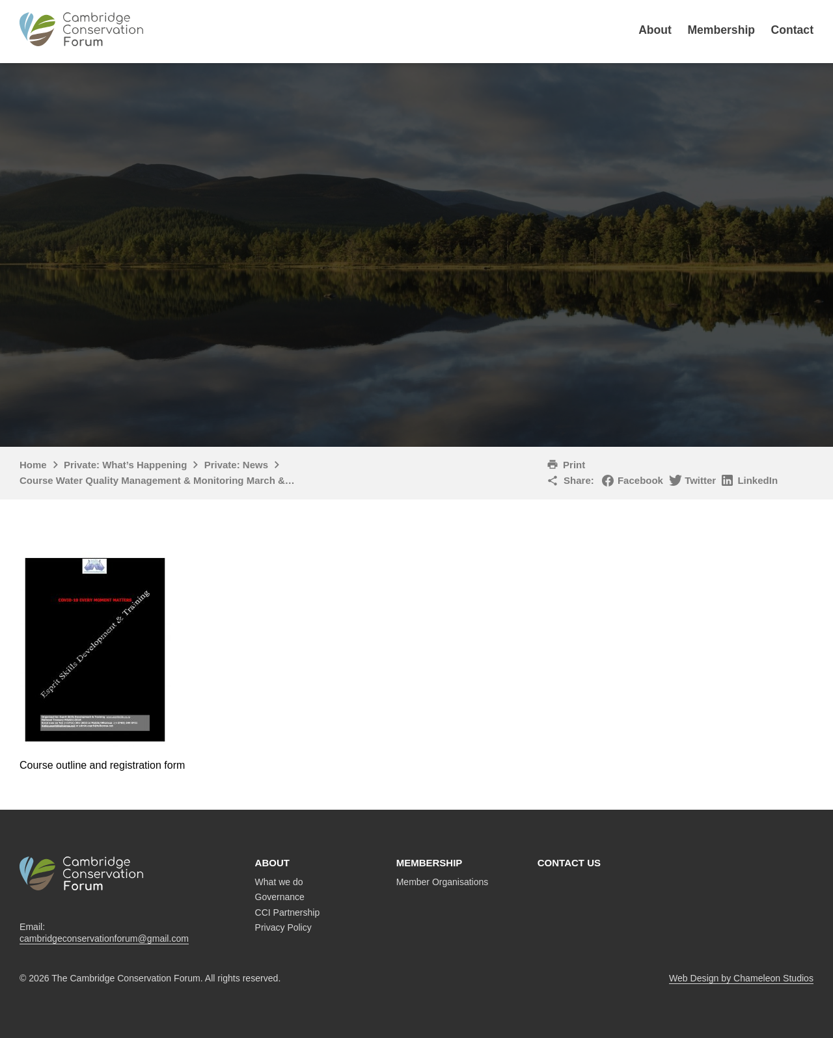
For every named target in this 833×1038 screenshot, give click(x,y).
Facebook (640, 480)
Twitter (700, 480)
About (655, 29)
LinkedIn (757, 480)
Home (33, 464)
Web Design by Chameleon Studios (741, 978)
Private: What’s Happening (125, 464)
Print (574, 464)
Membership (721, 29)
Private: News (236, 464)
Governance (280, 897)
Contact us (569, 862)
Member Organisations (442, 882)
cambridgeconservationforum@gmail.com (104, 938)
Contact (792, 29)
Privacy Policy (283, 927)
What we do (279, 882)
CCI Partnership (287, 912)
